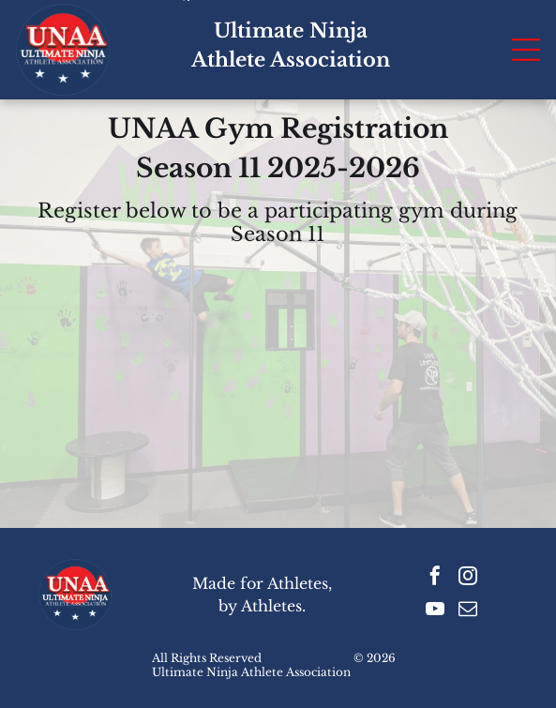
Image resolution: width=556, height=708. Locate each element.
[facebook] (435, 578)
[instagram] (468, 578)
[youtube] (435, 611)
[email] (468, 611)
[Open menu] (526, 50)
